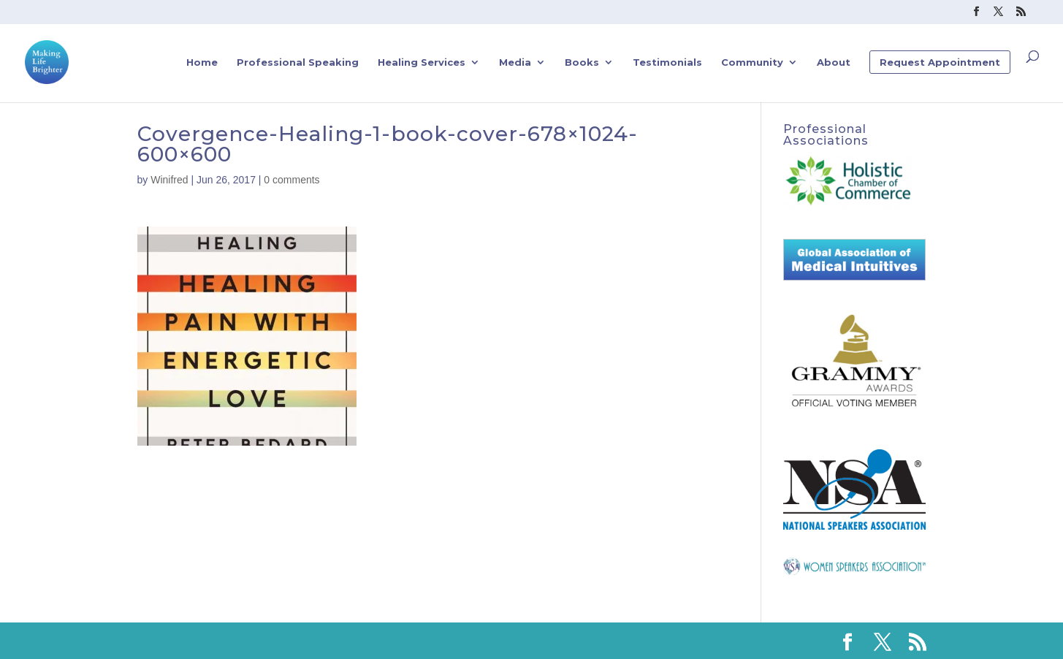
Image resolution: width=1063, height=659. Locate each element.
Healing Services (421, 62)
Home (202, 62)
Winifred (169, 180)
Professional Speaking (298, 62)
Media (515, 62)
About (833, 62)
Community (752, 62)
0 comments (291, 180)
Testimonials (667, 62)
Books (582, 62)
